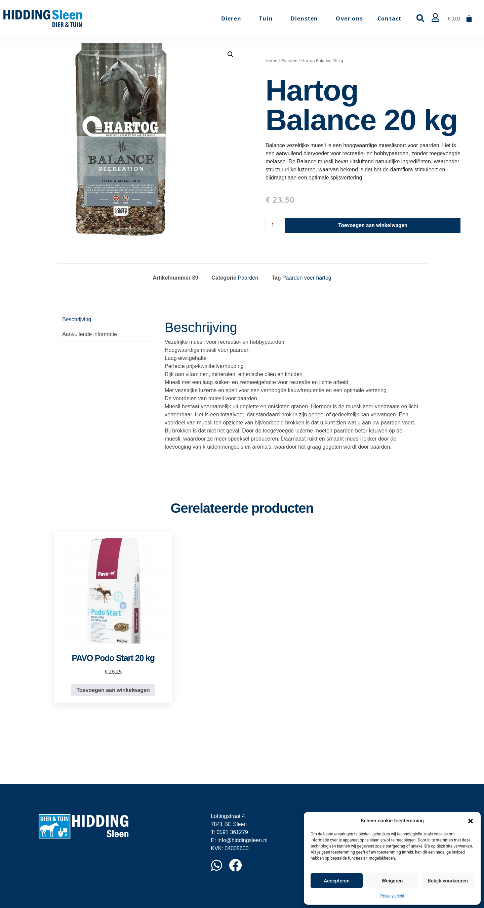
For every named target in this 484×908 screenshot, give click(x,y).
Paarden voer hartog (306, 278)
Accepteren (337, 881)
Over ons (349, 18)
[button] (470, 820)
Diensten (306, 18)
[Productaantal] (275, 225)
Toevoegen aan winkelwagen (372, 225)
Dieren (233, 18)
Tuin (267, 18)
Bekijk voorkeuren (448, 881)
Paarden (289, 60)
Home (271, 60)
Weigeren (392, 881)
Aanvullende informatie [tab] (89, 334)
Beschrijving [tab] (76, 319)
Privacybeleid (392, 896)
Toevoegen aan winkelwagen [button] (113, 690)
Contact (389, 18)
